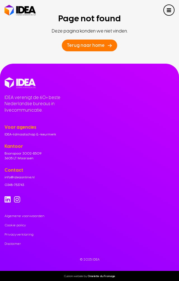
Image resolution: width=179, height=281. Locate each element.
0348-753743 (14, 185)
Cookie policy (15, 225)
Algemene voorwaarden (24, 216)
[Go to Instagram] (17, 199)
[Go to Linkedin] (7, 199)
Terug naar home (86, 45)
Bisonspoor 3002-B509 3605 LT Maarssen (22, 155)
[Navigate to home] (20, 10)
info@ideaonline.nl (19, 177)
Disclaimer (12, 244)
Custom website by (89, 275)
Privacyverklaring (19, 234)
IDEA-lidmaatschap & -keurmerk (30, 134)
